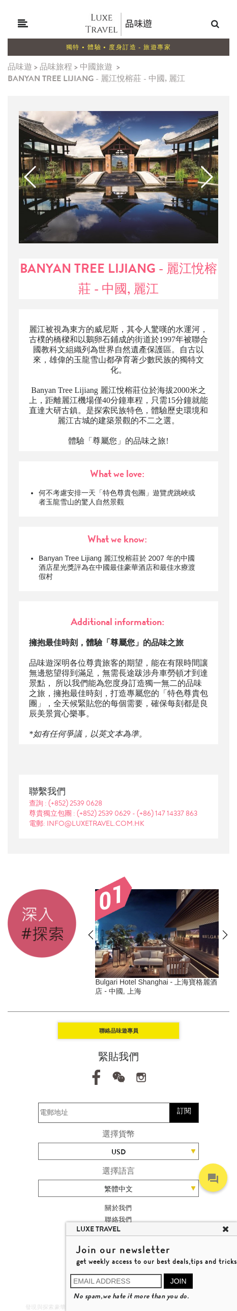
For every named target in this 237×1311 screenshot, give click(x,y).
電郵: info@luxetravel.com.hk (86, 823)
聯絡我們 (118, 1219)
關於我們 (118, 1208)
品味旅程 (56, 66)
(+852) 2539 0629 (104, 813)
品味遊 (20, 66)
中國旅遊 (96, 66)
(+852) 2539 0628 (75, 803)
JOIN (178, 1281)
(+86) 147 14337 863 (167, 813)
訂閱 (184, 1111)
